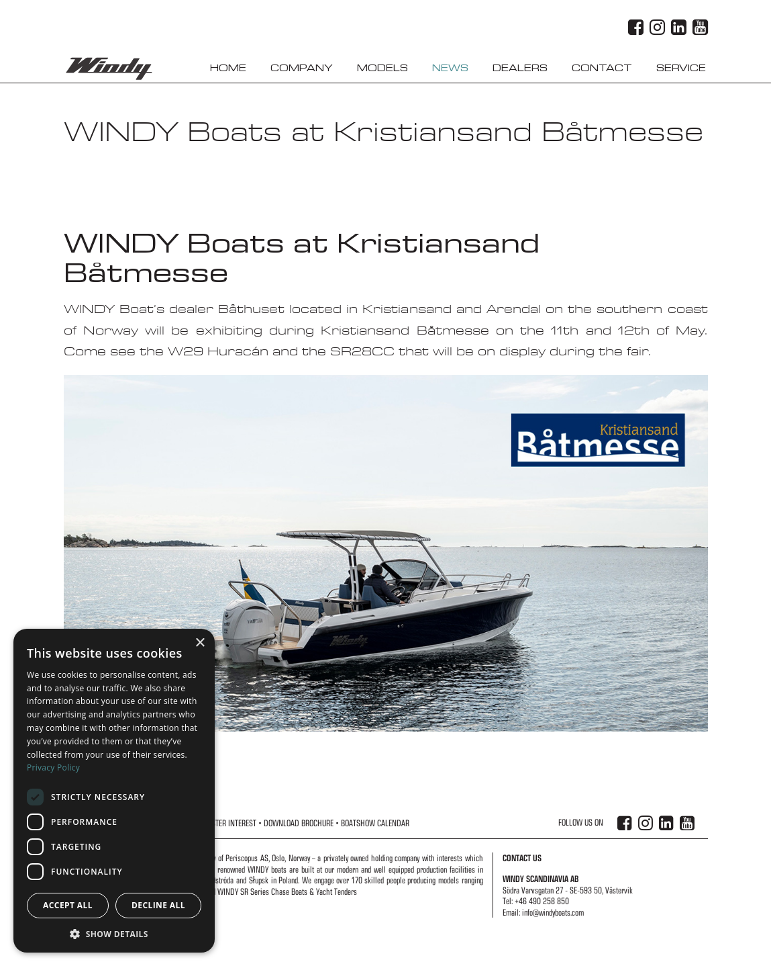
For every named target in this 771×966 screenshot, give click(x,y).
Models (382, 68)
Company (301, 68)
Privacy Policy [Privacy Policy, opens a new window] (53, 767)
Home (228, 68)
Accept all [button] (68, 905)
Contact (602, 68)
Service (681, 68)
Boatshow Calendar (375, 823)
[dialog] (114, 791)
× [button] (200, 643)
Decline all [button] (158, 905)
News (450, 68)
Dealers (520, 68)
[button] (114, 933)
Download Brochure (298, 823)
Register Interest (227, 823)
